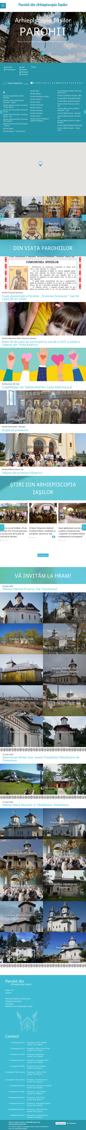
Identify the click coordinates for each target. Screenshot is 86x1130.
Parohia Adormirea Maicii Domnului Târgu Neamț (15, 120)
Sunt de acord (60, 1123)
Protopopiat (10, 69)
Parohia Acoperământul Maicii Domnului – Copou (13, 101)
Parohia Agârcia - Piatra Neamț (14, 131)
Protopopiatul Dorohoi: (17, 1103)
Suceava (25, 74)
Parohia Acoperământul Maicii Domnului (13, 97)
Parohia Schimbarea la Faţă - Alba (69, 95)
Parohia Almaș (35, 102)
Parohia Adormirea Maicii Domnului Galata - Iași (15, 115)
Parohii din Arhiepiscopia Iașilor (43, 4)
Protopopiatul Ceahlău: (17, 1091)
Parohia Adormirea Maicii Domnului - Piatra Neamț (15, 106)
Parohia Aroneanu (36, 110)
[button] (40, 164)
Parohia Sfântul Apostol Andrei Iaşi (69, 125)
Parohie (9, 67)
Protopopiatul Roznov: (17, 1085)
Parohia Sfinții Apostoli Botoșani (68, 101)
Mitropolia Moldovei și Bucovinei (18, 998)
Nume (33, 67)
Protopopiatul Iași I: (18, 1042)
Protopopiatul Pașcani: (17, 1060)
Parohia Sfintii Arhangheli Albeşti (68, 98)
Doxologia (9, 1003)
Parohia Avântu (35, 116)
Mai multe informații (21, 1128)
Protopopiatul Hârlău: (17, 1066)
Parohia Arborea (36, 107)
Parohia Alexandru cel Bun (39, 96)
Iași (23, 67)
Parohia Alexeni (35, 99)
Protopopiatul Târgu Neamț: (15, 1079)
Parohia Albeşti (35, 93)
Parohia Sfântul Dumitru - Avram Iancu (68, 129)
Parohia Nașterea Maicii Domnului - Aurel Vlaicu (69, 92)
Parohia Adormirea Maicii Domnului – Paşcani (15, 124)
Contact (8, 992)
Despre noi (9, 990)
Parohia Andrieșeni (36, 104)
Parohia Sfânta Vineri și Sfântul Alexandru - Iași (68, 109)
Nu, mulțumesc (71, 1123)
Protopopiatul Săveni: (17, 1115)
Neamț (24, 69)
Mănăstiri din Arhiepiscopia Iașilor (19, 1006)
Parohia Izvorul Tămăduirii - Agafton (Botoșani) (40, 119)
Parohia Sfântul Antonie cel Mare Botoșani (68, 121)
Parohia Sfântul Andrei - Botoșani (69, 113)
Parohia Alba (34, 91)
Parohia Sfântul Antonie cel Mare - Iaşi (69, 117)
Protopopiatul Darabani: (16, 1109)
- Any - (13, 84)
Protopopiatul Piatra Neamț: (15, 1072)
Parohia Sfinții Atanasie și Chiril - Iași (69, 105)
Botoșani (25, 72)
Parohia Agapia (8, 128)
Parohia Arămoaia (36, 113)
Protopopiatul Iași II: (17, 1048)
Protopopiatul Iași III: (17, 1054)
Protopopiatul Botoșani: (17, 1097)
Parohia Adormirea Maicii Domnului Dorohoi (15, 110)
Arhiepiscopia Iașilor (13, 1001)
